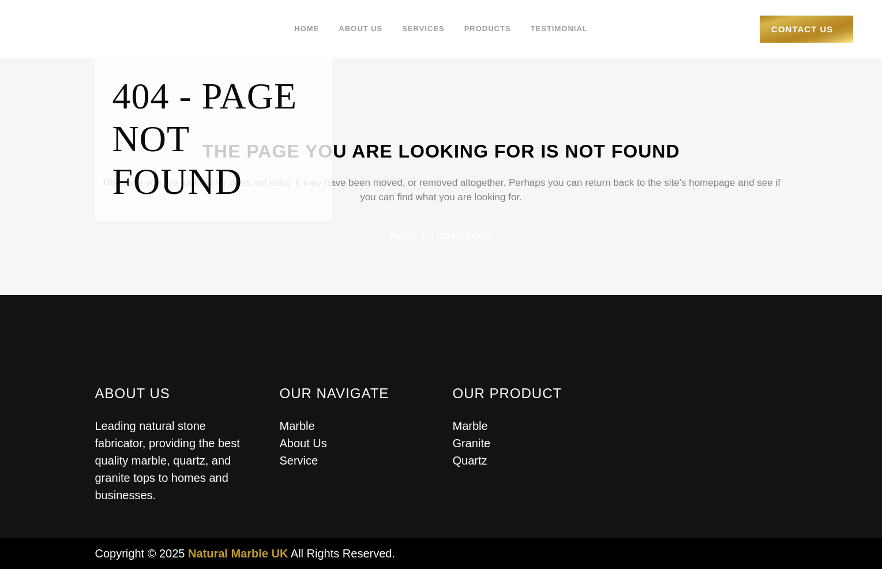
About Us (303, 443)
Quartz (470, 460)
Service (299, 460)
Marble (297, 426)
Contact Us (795, 29)
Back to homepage (441, 236)
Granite (472, 443)
